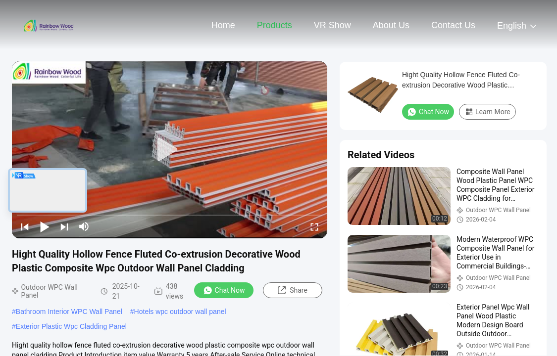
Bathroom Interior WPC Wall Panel (69, 311)
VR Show (332, 25)
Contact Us (453, 25)
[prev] (25, 226)
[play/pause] (44, 226)
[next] (64, 226)
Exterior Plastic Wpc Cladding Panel (71, 326)
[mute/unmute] (84, 226)
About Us (391, 25)
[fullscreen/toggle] (314, 226)
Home (223, 25)
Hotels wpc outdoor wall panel (180, 311)
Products (274, 25)
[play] (169, 149)
